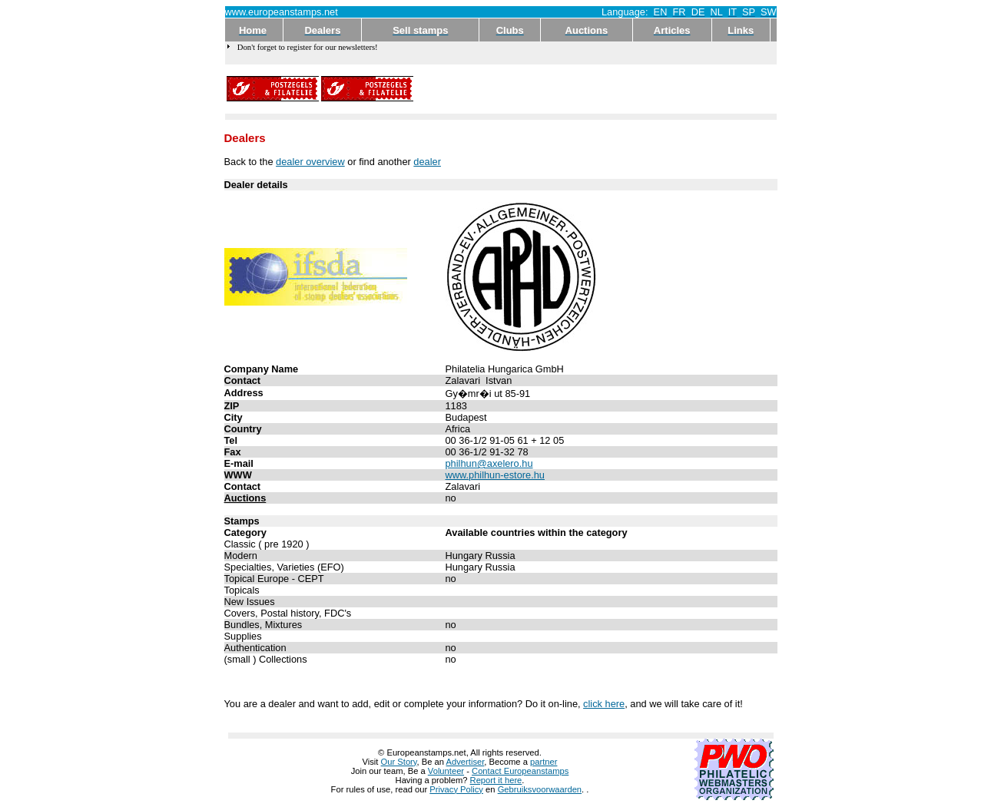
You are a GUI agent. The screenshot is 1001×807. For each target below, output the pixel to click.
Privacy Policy (456, 789)
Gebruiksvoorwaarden (540, 789)
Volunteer (446, 771)
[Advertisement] (595, 89)
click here (604, 703)
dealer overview (310, 161)
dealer (427, 161)
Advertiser (465, 761)
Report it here (496, 780)
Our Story (399, 761)
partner (543, 761)
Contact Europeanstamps (520, 771)
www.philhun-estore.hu (495, 475)
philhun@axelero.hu (489, 463)
